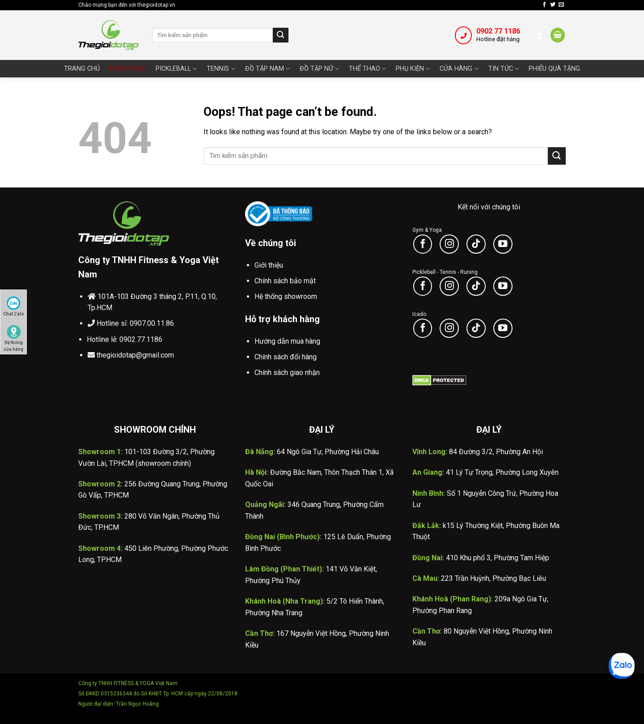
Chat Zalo (13, 306)
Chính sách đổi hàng (285, 357)
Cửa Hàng (459, 68)
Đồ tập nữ (319, 68)
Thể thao (367, 68)
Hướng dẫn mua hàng (287, 341)
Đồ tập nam (267, 68)
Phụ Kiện (413, 68)
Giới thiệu (268, 265)
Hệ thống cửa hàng (13, 335)
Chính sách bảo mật (285, 281)
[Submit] (280, 35)
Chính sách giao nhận (287, 372)
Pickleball (176, 68)
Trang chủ (82, 68)
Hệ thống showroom (285, 296)
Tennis (221, 68)
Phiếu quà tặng (554, 68)
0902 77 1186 (498, 31)
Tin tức (503, 68)
